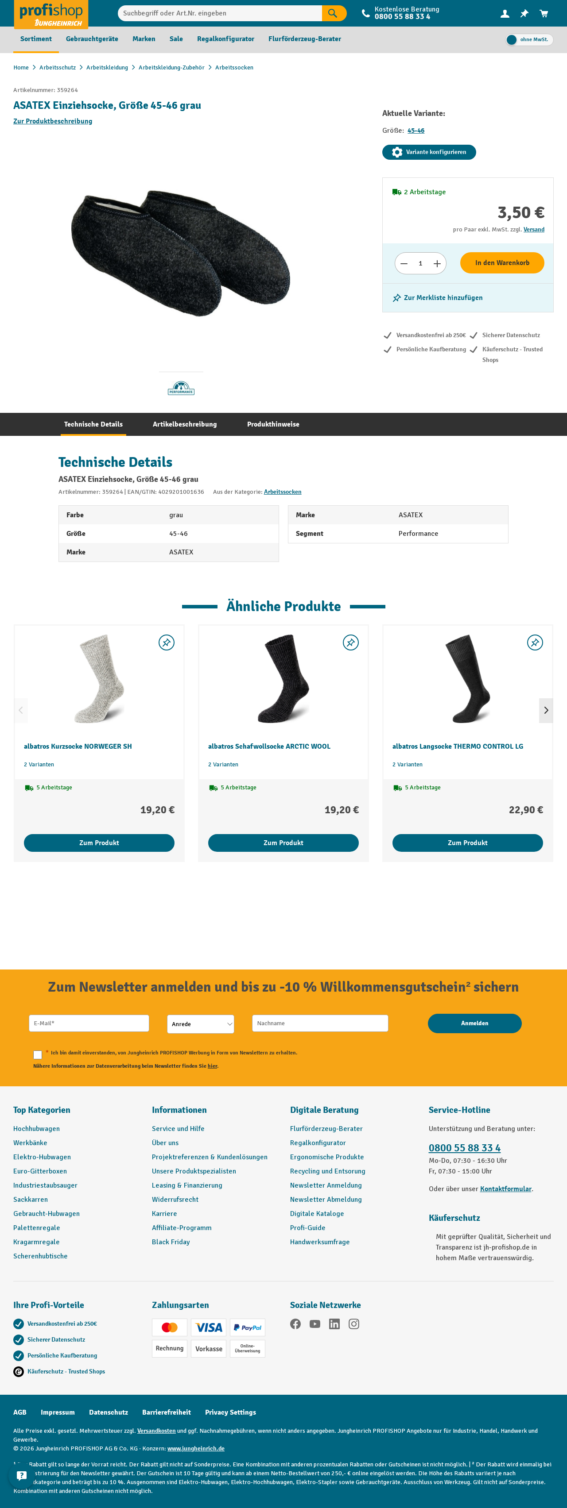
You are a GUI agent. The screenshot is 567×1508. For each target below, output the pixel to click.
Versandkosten (156, 1431)
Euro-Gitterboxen (40, 1171)
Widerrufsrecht (175, 1199)
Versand (534, 229)
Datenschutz (108, 1412)
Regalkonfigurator (318, 1143)
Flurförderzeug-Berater (326, 1128)
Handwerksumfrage (320, 1242)
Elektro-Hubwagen (42, 1157)
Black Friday (171, 1242)
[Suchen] (334, 13)
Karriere (164, 1213)
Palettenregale (36, 1227)
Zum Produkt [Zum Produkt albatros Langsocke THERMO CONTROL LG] (468, 843)
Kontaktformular (506, 1189)
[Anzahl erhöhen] (437, 263)
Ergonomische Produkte (327, 1157)
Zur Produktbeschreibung (53, 121)
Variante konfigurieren (429, 152)
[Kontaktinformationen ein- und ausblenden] (22, 1486)
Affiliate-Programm (182, 1227)
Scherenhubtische (40, 1256)
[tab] (93, 424)
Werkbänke (30, 1143)
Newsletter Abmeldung (326, 1199)
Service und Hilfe (178, 1128)
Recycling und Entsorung (327, 1171)
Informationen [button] (179, 1110)
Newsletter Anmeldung (326, 1185)
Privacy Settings (230, 1412)
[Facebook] (295, 1325)
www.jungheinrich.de (196, 1448)
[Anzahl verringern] (404, 263)
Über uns (165, 1143)
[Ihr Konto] (505, 13)
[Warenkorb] (544, 13)
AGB (20, 1412)
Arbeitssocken (283, 492)
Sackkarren (30, 1199)
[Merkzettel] (524, 13)
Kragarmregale (36, 1242)
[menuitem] (505, 13)
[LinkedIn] (334, 1325)
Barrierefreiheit (166, 1412)
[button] (353, 1113)
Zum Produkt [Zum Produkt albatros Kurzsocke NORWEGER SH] (99, 843)
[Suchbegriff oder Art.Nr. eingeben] (220, 13)
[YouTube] (315, 1325)
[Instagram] (354, 1325)
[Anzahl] (420, 263)
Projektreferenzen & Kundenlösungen (210, 1157)
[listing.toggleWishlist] (437, 297)
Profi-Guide (308, 1227)
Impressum (58, 1412)
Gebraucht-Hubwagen (46, 1213)
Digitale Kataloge (317, 1213)
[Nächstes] (546, 710)
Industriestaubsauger (45, 1185)
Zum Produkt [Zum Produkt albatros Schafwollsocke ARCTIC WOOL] (283, 843)
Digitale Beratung (324, 1110)
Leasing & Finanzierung (187, 1185)
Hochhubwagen (36, 1128)
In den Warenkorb (502, 262)
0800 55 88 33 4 (403, 17)
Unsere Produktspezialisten (194, 1171)
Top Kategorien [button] (41, 1110)
